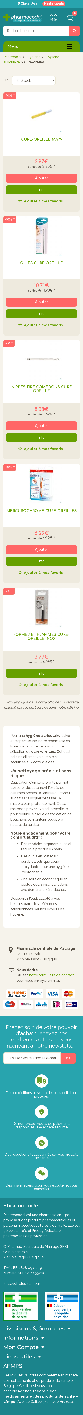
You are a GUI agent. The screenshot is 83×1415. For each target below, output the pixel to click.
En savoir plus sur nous (22, 1283)
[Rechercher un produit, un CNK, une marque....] (74, 31)
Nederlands (54, 4)
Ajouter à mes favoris (43, 201)
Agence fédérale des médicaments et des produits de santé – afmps (40, 1396)
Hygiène (33, 57)
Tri (6, 80)
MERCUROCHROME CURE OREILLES (41, 511)
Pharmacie (12, 57)
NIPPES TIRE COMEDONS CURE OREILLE (41, 389)
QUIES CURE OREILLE (41, 263)
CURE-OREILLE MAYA (41, 139)
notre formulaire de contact (51, 975)
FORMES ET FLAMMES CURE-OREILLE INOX (41, 637)
